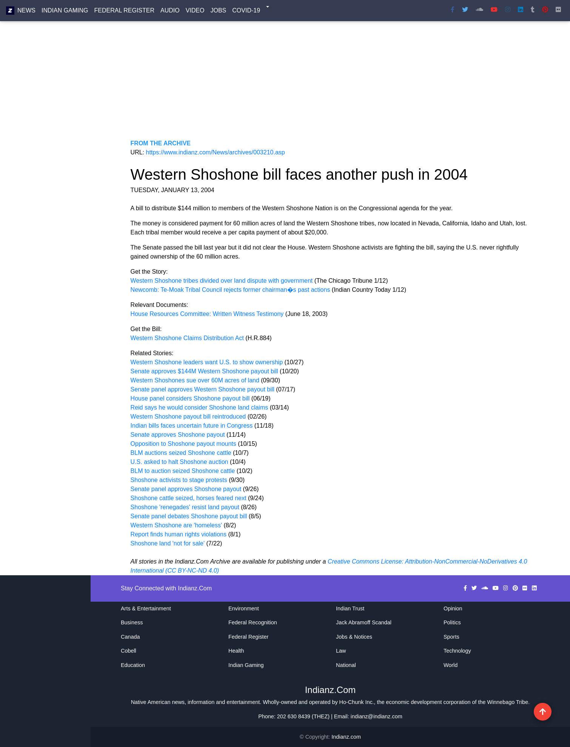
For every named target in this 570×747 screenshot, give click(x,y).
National (346, 665)
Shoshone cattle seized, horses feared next (189, 498)
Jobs (218, 12)
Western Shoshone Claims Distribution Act (187, 338)
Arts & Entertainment (146, 608)
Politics (452, 622)
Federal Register (124, 12)
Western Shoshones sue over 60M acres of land (195, 380)
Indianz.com (346, 737)
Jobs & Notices (354, 637)
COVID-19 (246, 12)
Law (341, 651)
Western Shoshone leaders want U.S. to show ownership (207, 362)
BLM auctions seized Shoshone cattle (182, 453)
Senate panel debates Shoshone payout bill (190, 516)
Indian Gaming (65, 12)
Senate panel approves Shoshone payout (187, 489)
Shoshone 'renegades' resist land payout (185, 507)
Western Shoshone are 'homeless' (177, 525)
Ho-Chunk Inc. (356, 702)
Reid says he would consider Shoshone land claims (199, 407)
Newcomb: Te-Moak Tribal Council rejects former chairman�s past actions (231, 289)
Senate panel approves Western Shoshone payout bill (202, 389)
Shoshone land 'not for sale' (168, 543)
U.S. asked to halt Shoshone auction (180, 462)
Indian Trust (350, 608)
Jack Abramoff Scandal (363, 622)
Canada (130, 637)
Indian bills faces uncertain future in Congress (192, 425)
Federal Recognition (252, 622)
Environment (243, 608)
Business (132, 622)
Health (236, 651)
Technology (457, 651)
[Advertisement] (330, 86)
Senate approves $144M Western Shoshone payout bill (204, 371)
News (26, 12)
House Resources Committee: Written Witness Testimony (208, 314)
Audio (170, 12)
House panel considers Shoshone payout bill (190, 398)
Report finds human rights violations (179, 534)
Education (133, 665)
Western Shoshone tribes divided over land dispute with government (222, 280)
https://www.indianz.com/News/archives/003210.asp (215, 152)
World (451, 665)
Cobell (128, 651)
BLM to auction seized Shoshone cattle (184, 471)
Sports (451, 637)
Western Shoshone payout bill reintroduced (188, 416)
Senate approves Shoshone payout (178, 434)
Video (195, 12)
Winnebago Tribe (507, 702)
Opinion (453, 608)
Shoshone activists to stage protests (180, 480)
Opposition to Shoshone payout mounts (183, 443)
